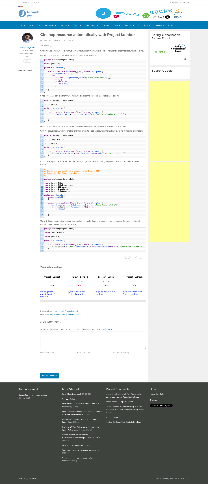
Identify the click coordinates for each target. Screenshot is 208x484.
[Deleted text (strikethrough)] (61, 329)
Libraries (63, 25)
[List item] (81, 329)
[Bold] (41, 329)
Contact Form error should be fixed (32, 395)
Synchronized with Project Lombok (64, 314)
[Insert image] (70, 329)
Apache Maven (127, 402)
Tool (116, 25)
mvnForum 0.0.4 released (72, 445)
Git (117, 417)
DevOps (105, 25)
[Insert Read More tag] (92, 329)
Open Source (90, 25)
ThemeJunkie (174, 479)
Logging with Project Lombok (65, 311)
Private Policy (25, 3)
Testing (76, 25)
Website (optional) (121, 353)
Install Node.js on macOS (72, 394)
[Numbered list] (78, 329)
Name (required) (47, 353)
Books (170, 25)
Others (159, 25)
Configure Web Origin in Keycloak (127, 422)
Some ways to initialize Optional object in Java (81, 450)
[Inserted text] (66, 329)
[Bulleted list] (74, 329)
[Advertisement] (170, 121)
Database (128, 25)
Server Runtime (144, 25)
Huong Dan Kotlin (157, 394)
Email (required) (83, 353)
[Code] (85, 329)
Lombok (69, 40)
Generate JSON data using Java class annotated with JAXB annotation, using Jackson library (125, 410)
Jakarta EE (33, 25)
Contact (37, 3)
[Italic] (44, 329)
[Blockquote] (54, 329)
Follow (27, 61)
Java (21, 25)
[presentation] (58, 366)
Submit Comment (49, 376)
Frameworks (49, 25)
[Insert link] (48, 329)
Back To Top (185, 479)
